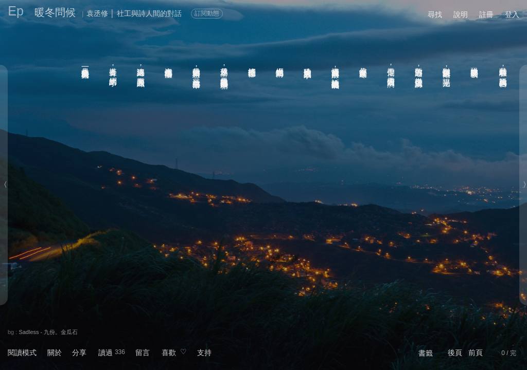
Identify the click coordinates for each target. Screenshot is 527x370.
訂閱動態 (207, 13)
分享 (79, 352)
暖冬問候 (55, 12)
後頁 (455, 352)
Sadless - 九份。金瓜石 (48, 332)
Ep (16, 11)
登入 (512, 14)
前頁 (475, 352)
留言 (142, 352)
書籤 (425, 353)
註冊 (486, 14)
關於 (54, 352)
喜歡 (169, 352)
